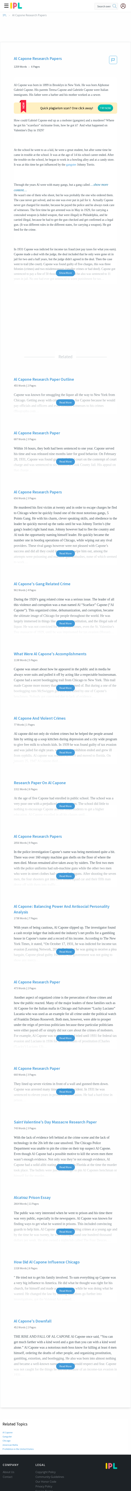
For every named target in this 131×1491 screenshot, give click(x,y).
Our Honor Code (45, 1461)
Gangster (7, 1415)
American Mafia (10, 1424)
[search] (114, 6)
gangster (71, 144)
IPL (5, 15)
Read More (65, 381)
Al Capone (8, 1411)
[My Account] (124, 6)
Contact (7, 1456)
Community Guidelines (49, 1456)
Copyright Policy (45, 1451)
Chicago (6, 1420)
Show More (65, 252)
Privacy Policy (43, 1466)
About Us (8, 1451)
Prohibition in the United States (18, 1428)
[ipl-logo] (16, 7)
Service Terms (44, 1470)
